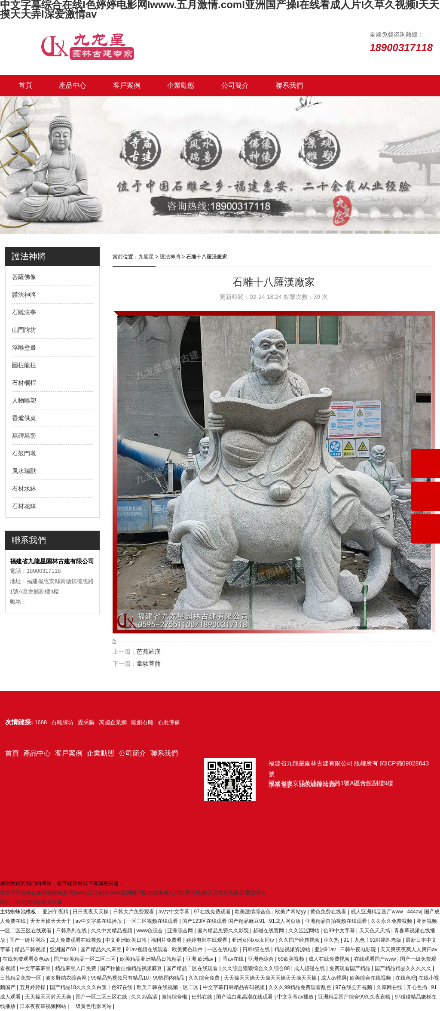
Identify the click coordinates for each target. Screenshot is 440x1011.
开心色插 (417, 987)
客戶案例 (127, 85)
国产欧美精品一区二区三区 (85, 959)
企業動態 (181, 85)
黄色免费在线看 (329, 912)
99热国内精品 (169, 978)
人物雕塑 (24, 400)
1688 (40, 722)
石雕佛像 (169, 722)
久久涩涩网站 (304, 931)
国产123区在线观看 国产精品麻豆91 (224, 921)
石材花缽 (24, 506)
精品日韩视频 (31, 949)
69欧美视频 (292, 959)
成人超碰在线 (310, 968)
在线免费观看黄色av (27, 959)
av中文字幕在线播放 (100, 921)
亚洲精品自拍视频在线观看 (336, 921)
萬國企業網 (113, 722)
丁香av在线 (231, 959)
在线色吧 (405, 978)
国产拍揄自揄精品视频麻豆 (131, 968)
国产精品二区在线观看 (192, 968)
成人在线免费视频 (330, 959)
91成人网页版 (285, 921)
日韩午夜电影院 (358, 949)
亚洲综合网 (180, 931)
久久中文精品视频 (112, 931)
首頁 (25, 85)
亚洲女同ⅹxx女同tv (253, 940)
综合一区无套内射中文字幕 (31, 902)
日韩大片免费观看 (134, 912)
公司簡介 (235, 85)
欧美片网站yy (291, 912)
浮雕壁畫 (24, 347)
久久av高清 (145, 997)
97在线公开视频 (355, 987)
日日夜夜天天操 (91, 912)
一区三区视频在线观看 (152, 921)
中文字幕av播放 (296, 997)
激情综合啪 (175, 997)
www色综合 (150, 931)
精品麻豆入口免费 (76, 968)
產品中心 (72, 85)
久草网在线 (389, 987)
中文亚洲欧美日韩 (126, 940)
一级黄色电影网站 (91, 1006)
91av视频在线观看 (147, 949)
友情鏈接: (19, 721)
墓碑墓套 (24, 435)
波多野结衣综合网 (67, 978)
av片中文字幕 (175, 912)
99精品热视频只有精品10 (120, 978)
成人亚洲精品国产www (377, 912)
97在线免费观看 (213, 912)
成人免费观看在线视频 (76, 940)
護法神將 (24, 294)
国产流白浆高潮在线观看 (245, 997)
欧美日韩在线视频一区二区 (168, 987)
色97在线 (122, 987)
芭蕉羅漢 (149, 651)
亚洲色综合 (261, 959)
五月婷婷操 (33, 987)
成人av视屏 (334, 978)
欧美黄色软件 (188, 949)
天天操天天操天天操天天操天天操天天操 (271, 978)
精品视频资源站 (293, 949)
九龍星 (146, 257)
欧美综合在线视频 (371, 978)
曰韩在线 (203, 997)
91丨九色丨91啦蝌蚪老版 (373, 940)
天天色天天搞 (375, 931)
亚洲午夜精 (56, 912)
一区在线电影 (223, 949)
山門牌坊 (24, 329)
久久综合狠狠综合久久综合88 (256, 968)
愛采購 (86, 722)
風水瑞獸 (24, 470)
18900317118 (317, 784)
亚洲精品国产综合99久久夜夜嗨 (355, 997)
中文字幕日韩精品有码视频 (234, 987)
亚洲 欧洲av (200, 959)
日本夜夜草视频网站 (43, 1006)
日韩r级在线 (256, 949)
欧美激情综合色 (253, 912)
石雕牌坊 (62, 722)
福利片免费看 (167, 940)
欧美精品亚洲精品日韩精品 (151, 959)
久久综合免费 (205, 978)
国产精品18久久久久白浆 (79, 987)
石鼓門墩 (24, 453)
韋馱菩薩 (149, 663)
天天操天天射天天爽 (49, 997)
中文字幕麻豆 (36, 968)
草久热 (332, 940)
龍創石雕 (142, 722)
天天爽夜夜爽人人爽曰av (408, 949)
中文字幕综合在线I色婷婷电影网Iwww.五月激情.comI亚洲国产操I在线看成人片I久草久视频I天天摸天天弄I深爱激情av (133, 893)
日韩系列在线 (72, 931)
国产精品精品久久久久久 (404, 968)
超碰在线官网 (269, 931)
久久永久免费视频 (392, 921)
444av (414, 912)
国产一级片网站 (28, 940)
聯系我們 (289, 85)
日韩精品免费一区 (21, 978)
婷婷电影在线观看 (207, 940)
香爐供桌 (24, 418)
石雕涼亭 (24, 312)
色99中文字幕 (339, 931)
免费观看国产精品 (350, 968)
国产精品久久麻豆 (101, 949)
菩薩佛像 (24, 276)
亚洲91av (326, 949)
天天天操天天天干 (51, 921)
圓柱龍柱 (24, 365)
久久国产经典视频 (299, 940)
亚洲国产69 (64, 949)
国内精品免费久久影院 (223, 931)
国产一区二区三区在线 (102, 997)
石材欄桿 (24, 382)
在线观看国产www (375, 959)
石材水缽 (24, 488)
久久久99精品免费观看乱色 (301, 987)
